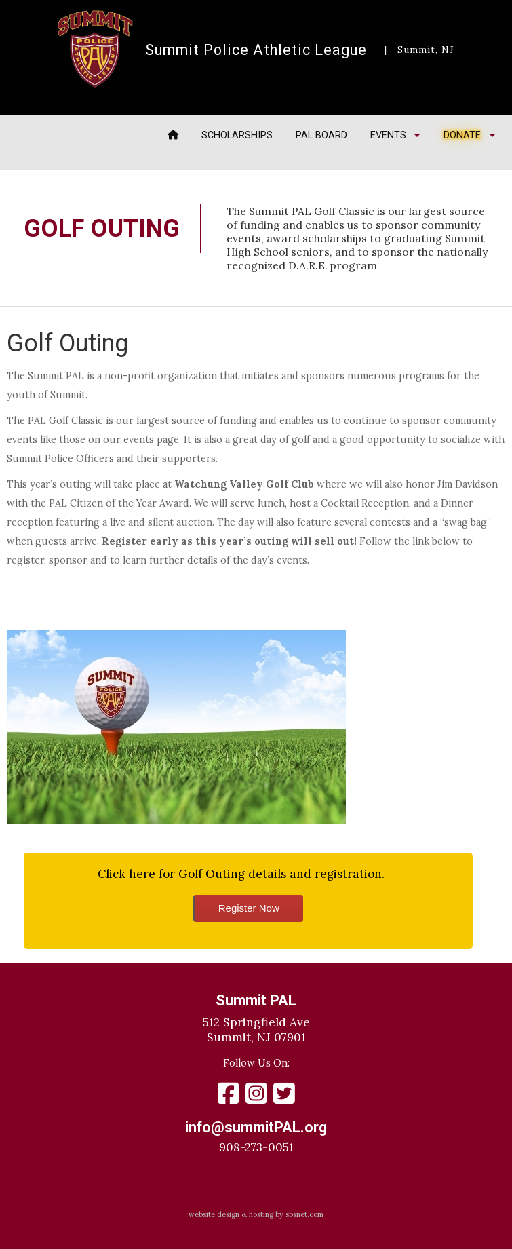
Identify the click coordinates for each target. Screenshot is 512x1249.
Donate (462, 135)
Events (388, 135)
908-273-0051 (256, 1147)
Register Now (248, 908)
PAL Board (321, 135)
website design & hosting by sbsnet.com (256, 1214)
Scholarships (237, 135)
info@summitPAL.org (256, 1127)
